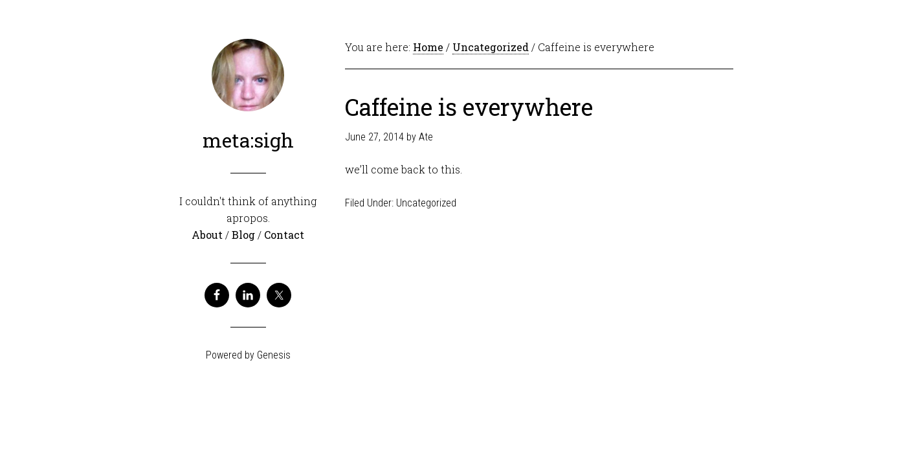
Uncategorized (426, 203)
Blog (245, 234)
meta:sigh (248, 140)
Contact (284, 234)
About (208, 234)
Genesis (274, 355)
